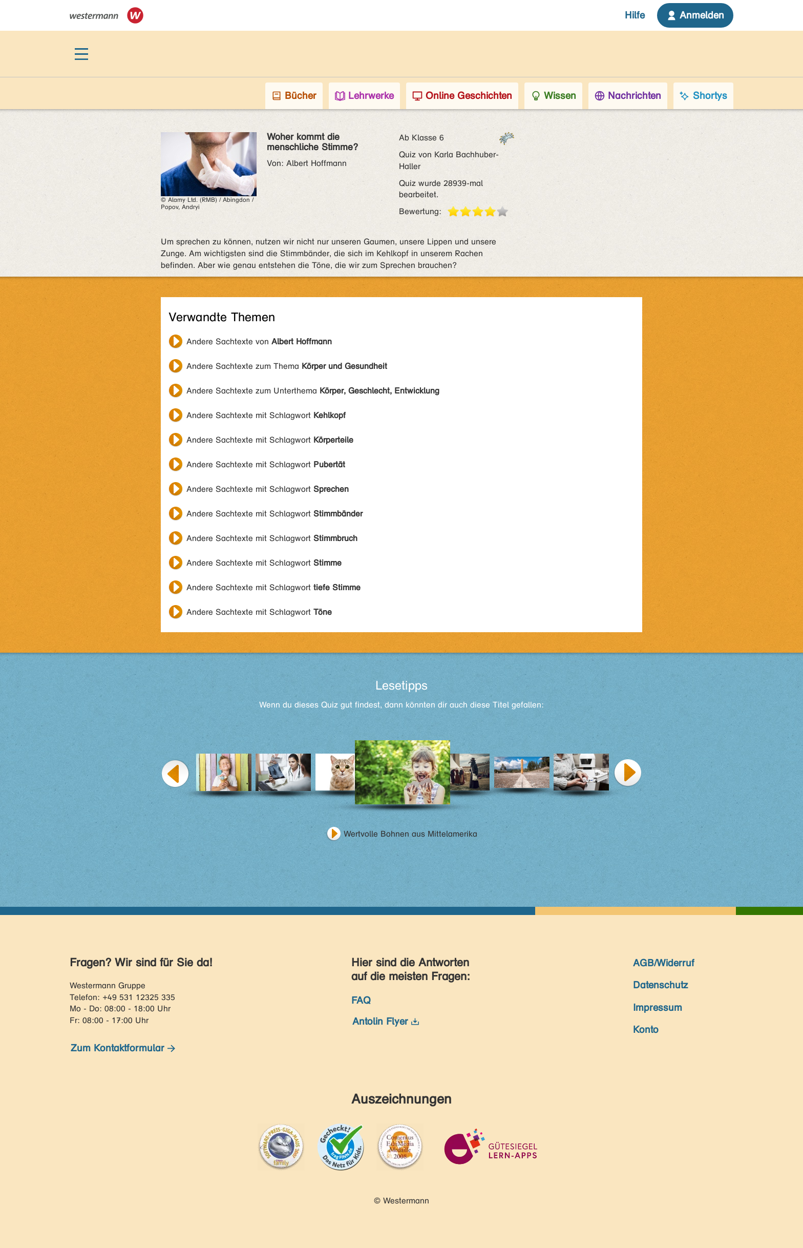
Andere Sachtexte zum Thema (286, 366)
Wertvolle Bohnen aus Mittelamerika (410, 834)
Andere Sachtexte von (259, 341)
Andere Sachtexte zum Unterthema (312, 391)
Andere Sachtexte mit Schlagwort (266, 415)
